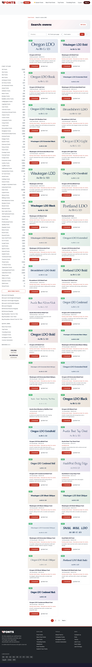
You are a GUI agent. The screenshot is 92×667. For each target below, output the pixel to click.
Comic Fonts (5, 117)
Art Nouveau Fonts (7, 85)
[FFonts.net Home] (9, 2)
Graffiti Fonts (6, 165)
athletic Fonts (6, 91)
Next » (64, 620)
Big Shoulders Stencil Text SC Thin (12, 319)
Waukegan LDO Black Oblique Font (40, 506)
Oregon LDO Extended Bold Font (72, 377)
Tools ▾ (80, 2)
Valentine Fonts (6, 272)
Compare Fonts (6, 334)
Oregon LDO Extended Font (71, 248)
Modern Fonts (6, 203)
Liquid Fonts (5, 192)
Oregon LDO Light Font (69, 151)
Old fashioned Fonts (8, 214)
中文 (27, 657)
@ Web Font (44, 66)
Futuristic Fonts (6, 160)
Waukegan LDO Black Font (38, 216)
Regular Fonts (6, 227)
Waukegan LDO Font (36, 183)
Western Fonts (6, 280)
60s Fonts (5, 74)
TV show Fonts (6, 264)
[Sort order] (71, 34)
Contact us (77, 634)
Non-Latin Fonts (6, 211)
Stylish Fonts (5, 254)
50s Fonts (5, 72)
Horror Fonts (5, 182)
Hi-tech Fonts (6, 173)
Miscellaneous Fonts (8, 200)
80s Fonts (5, 77)
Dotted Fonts (6, 136)
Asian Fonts (5, 88)
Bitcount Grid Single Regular (10, 300)
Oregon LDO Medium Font (37, 119)
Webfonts (39, 644)
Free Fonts (31, 17)
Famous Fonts (6, 144)
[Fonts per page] (54, 34)
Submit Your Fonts (42, 649)
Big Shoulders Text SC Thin (10, 314)
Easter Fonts (5, 141)
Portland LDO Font (68, 216)
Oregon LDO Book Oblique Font (39, 570)
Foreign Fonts (6, 152)
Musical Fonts (6, 208)
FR (17, 657)
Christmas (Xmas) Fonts (9, 112)
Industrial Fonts (6, 187)
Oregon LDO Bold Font (36, 345)
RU (31, 657)
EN (3, 657)
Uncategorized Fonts (8, 270)
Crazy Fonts (5, 123)
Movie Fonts (5, 206)
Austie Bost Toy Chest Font (71, 441)
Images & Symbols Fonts (9, 184)
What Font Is (59, 634)
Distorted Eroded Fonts (9, 133)
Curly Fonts (5, 125)
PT (24, 657)
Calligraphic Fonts (7, 101)
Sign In (87, 2)
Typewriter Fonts (7, 267)
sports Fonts (5, 248)
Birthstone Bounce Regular (10, 308)
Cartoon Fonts (6, 109)
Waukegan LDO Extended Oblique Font (42, 538)
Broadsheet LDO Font (69, 119)
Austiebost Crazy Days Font (71, 473)
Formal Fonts (6, 155)
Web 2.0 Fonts (6, 278)
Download (34, 66)
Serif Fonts (5, 246)
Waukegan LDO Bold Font (70, 55)
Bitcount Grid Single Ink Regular (11, 298)
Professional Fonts (7, 222)
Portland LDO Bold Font (69, 280)
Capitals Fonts (6, 104)
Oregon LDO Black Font (69, 409)
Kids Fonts (5, 190)
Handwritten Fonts (7, 171)
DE (7, 657)
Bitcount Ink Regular (8, 295)
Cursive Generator (7, 340)
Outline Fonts (6, 216)
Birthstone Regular (7, 311)
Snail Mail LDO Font (68, 538)
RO (14, 657)
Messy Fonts (5, 195)
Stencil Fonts (6, 251)
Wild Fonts (5, 283)
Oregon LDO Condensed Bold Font (40, 473)
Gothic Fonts (5, 163)
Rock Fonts (5, 232)
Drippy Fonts (5, 139)
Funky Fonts (5, 157)
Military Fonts (6, 198)
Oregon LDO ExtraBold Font (38, 441)
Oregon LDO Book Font (36, 87)
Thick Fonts (5, 262)
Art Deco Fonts (6, 82)
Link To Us (77, 642)
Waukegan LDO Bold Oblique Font (73, 506)
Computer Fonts (7, 120)
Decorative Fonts (7, 128)
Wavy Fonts (5, 275)
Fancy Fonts (5, 147)
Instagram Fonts (7, 337)
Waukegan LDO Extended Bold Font (73, 87)
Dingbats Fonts (6, 131)
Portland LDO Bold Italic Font (71, 570)
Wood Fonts (5, 286)
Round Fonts (5, 235)
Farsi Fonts (5, 149)
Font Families (41, 646)
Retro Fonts (5, 230)
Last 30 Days (78, 646)
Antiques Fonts (6, 80)
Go (82, 34)
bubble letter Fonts (8, 99)
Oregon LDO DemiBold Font (71, 183)
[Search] (27, 2)
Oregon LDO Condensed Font (71, 312)
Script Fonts (5, 243)
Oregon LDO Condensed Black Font (41, 602)
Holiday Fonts (6, 179)
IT (20, 657)
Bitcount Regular (7, 306)
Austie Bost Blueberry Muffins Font (41, 409)
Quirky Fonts (5, 224)
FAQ (75, 637)
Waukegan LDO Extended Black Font (41, 151)
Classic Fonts (6, 115)
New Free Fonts (50, 2)
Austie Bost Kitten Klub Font (38, 312)
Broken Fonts (6, 96)
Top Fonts (61, 2)
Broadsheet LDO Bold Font (38, 280)
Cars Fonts (5, 107)
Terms (76, 639)
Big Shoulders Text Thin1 (9, 316)
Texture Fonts (6, 259)
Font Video (77, 644)
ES (10, 657)
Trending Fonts (70, 2)
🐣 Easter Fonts (38, 2)
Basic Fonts (5, 93)
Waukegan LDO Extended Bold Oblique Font (44, 377)
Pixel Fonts (5, 219)
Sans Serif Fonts (6, 238)
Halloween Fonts (7, 168)
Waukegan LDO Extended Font (39, 248)
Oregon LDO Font (35, 55)
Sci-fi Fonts (5, 240)
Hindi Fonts (5, 176)
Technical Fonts (6, 256)
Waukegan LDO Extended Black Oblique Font (76, 345)
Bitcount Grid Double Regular (10, 303)
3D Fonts (4, 69)
